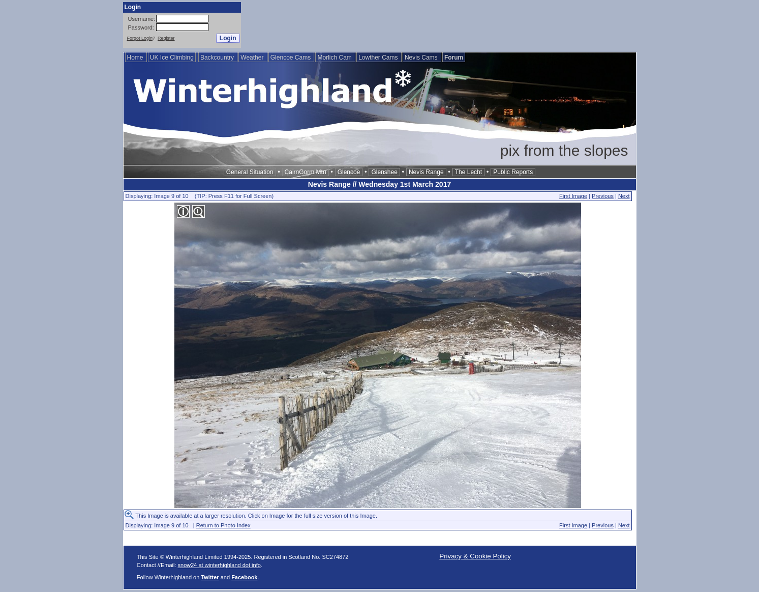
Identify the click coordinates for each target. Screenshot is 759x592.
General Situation (250, 172)
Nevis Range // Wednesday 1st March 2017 (379, 184)
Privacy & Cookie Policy (475, 556)
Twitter (210, 577)
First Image (573, 196)
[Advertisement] (451, 25)
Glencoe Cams (291, 57)
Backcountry (217, 57)
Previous (603, 196)
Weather (252, 57)
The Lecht (468, 172)
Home (136, 57)
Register (166, 38)
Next (624, 196)
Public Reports (513, 172)
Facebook (244, 577)
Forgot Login (140, 38)
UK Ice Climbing (172, 57)
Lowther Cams (379, 57)
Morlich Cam (335, 57)
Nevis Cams (422, 57)
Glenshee (384, 172)
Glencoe (349, 172)
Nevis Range (426, 172)
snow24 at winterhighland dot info (219, 565)
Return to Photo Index (223, 525)
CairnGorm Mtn (305, 172)
